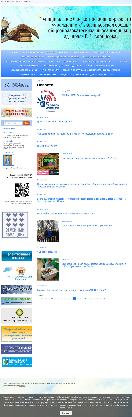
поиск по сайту (17, 1)
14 (52, 298)
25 (88, 298)
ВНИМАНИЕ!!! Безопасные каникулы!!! (81, 95)
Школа (15, 52)
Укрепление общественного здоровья (62, 66)
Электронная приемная (32, 57)
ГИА (111, 75)
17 (62, 298)
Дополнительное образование (97, 61)
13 (48, 298)
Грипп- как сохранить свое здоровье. (56, 121)
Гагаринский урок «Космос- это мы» (15, 168)
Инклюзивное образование (24, 70)
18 (65, 298)
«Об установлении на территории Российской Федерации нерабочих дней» (75, 134)
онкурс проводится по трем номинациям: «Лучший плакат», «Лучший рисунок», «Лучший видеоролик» (14, 146)
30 (104, 298)
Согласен (66, 413)
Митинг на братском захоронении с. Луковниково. (87, 225)
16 (58, 298)
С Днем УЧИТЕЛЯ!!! (47, 252)
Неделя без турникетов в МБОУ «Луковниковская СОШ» (66, 213)
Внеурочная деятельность (107, 52)
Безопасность (71, 61)
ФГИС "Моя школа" (50, 70)
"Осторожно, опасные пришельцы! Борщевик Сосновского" (15, 136)
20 (71, 298)
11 (42, 298)
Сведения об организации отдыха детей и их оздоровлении (92, 70)
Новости (51, 52)
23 (81, 298)
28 (98, 298)
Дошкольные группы (33, 52)
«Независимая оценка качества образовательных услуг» (32, 61)
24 (85, 298)
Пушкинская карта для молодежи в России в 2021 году (89, 158)
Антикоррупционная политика (99, 66)
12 (45, 298)
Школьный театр (27, 75)
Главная (40, 80)
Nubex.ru (22, 386)
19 (68, 298)
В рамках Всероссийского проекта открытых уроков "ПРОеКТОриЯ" (71, 290)
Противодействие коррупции (53, 75)
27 (95, 298)
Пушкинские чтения (47, 146)
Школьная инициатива (29, 66)
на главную (5, 1)
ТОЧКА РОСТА (121, 61)
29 (101, 298)
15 (55, 298)
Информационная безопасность (63, 57)
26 (91, 298)
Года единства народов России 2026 (88, 75)
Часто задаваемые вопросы (97, 57)
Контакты (63, 52)
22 (78, 298)
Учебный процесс (81, 52)
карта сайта (28, 1)
